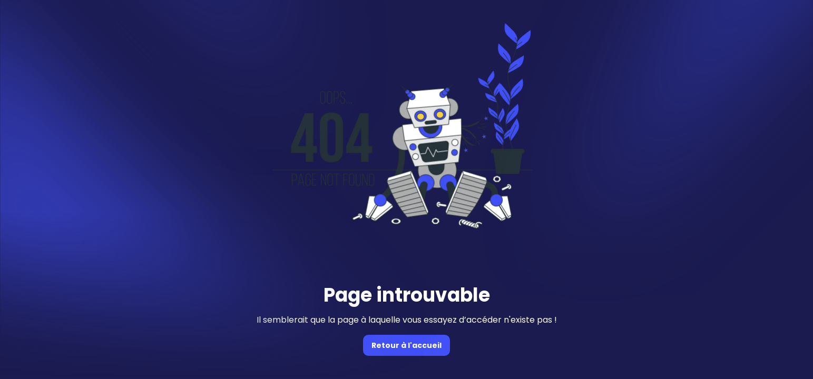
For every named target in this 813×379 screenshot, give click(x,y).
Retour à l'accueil (406, 345)
